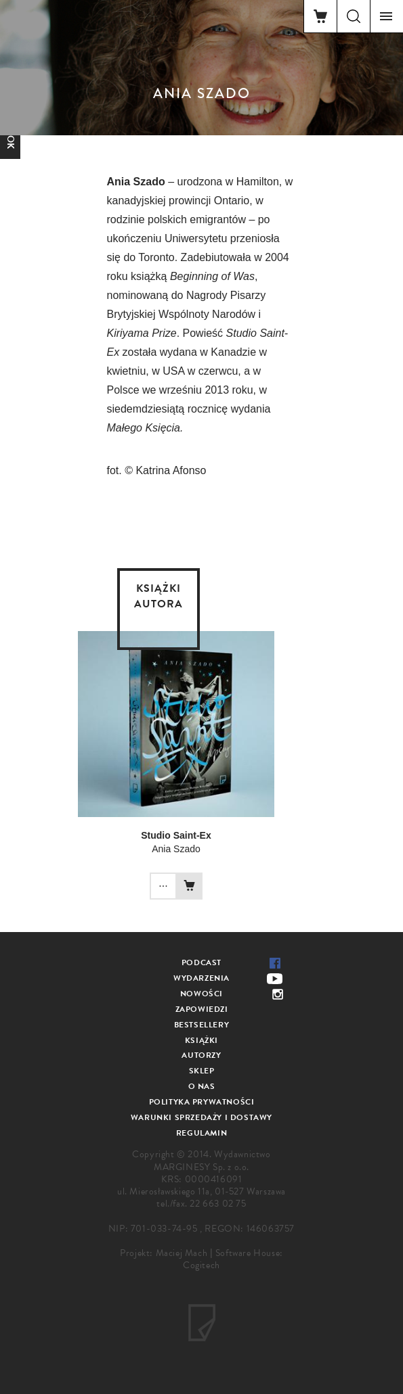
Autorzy (201, 1055)
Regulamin (201, 1133)
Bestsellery (202, 1025)
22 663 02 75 (218, 1203)
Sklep (202, 1071)
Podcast (201, 962)
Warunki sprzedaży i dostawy (201, 1117)
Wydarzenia (201, 978)
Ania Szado (176, 848)
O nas (201, 1086)
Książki (201, 1040)
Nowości (201, 994)
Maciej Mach (182, 1253)
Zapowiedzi (201, 1009)
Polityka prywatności (202, 1102)
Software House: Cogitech (233, 1259)
